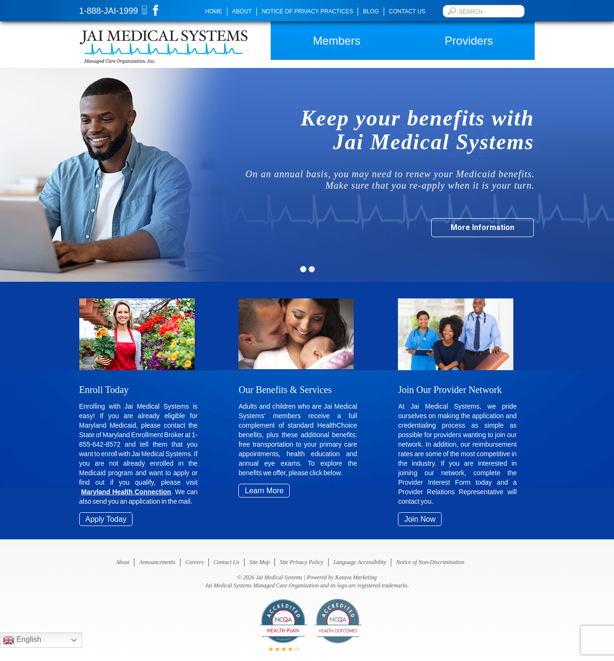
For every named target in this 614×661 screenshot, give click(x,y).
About (242, 11)
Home (213, 11)
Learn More (264, 491)
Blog (370, 11)
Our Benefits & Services (284, 389)
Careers (194, 562)
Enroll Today (104, 389)
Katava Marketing (356, 577)
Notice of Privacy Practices (307, 11)
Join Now (419, 519)
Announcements (157, 562)
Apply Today (106, 519)
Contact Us (407, 11)
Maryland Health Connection (126, 492)
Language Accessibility (359, 562)
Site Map (259, 562)
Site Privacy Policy (301, 562)
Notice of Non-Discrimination (430, 562)
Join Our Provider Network (449, 389)
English (22, 640)
